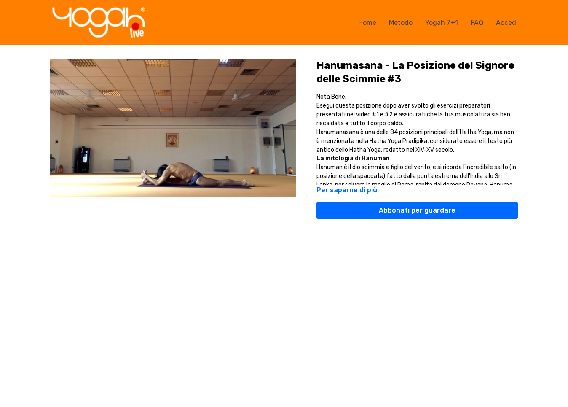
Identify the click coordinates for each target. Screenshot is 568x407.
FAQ (477, 23)
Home (367, 23)
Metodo (401, 23)
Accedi (507, 23)
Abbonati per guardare (417, 210)
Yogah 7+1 (441, 23)
